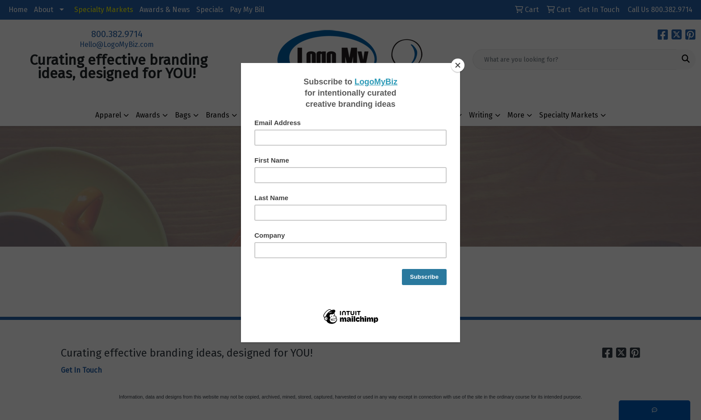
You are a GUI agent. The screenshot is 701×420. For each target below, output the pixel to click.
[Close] (458, 65)
